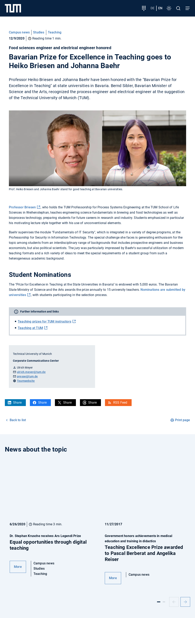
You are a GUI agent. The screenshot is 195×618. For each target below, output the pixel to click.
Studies (38, 32)
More (18, 567)
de (152, 8)
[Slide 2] (164, 601)
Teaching (55, 32)
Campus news (19, 32)
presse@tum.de (27, 376)
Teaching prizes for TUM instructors (44, 321)
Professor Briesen (22, 207)
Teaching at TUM (30, 328)
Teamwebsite (26, 380)
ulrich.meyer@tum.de (31, 372)
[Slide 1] (158, 601)
